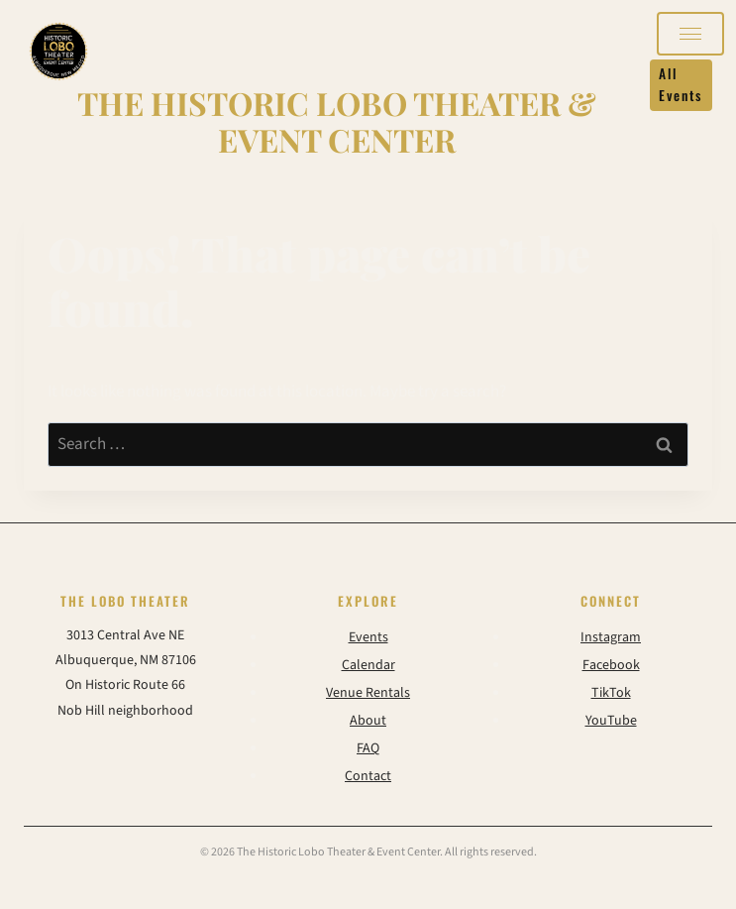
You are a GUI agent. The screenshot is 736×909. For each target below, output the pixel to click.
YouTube (611, 721)
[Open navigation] (690, 34)
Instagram (610, 637)
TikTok (611, 693)
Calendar (368, 665)
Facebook (611, 665)
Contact (368, 776)
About (368, 721)
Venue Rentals (368, 693)
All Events (680, 84)
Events (368, 637)
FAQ (368, 748)
